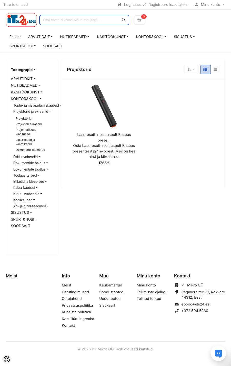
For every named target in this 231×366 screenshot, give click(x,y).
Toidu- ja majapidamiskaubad (36, 105)
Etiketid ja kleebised (28, 181)
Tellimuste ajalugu (152, 292)
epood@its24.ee (195, 304)
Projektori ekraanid (29, 124)
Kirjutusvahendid (26, 194)
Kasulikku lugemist (78, 318)
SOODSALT (52, 46)
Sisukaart (107, 305)
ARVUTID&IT (39, 36)
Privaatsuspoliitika (77, 305)
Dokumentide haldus (29, 163)
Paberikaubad (24, 188)
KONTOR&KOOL (149, 36)
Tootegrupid (22, 69)
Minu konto (208, 4)
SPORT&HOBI (21, 46)
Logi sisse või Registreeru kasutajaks (153, 4)
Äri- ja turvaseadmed (29, 206)
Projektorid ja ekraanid (30, 111)
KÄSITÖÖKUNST (111, 36)
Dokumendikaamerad (30, 150)
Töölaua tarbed (25, 175)
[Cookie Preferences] (6, 359)
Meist (66, 285)
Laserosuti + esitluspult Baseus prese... (104, 137)
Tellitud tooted (149, 298)
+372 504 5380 (194, 310)
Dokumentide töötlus (29, 169)
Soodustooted (111, 292)
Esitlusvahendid (25, 157)
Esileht (15, 36)
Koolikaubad (22, 200)
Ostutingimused (75, 292)
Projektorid (23, 118)
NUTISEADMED (73, 36)
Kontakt (68, 325)
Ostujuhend (72, 298)
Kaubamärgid (110, 285)
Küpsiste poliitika (76, 312)
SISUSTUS (183, 36)
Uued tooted (110, 298)
